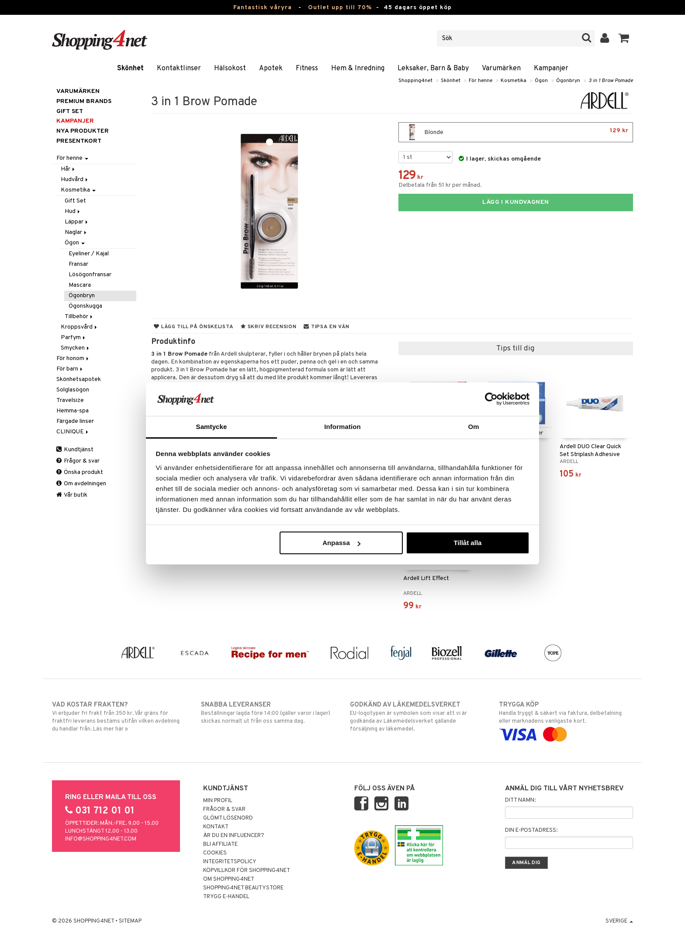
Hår (68, 169)
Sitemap (130, 921)
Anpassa (341, 542)
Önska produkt (79, 472)
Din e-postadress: (531, 830)
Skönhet (130, 68)
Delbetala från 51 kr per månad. (440, 185)
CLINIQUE (73, 432)
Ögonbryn (568, 80)
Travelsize (70, 400)
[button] (624, 38)
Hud (73, 211)
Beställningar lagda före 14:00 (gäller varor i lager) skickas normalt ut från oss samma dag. (268, 712)
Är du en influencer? (233, 835)
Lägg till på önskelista (193, 326)
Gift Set (75, 201)
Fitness (307, 68)
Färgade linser (75, 421)
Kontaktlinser (179, 68)
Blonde (515, 132)
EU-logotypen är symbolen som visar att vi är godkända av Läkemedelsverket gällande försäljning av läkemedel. (417, 716)
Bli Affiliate (220, 844)
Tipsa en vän (326, 326)
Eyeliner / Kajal (89, 253)
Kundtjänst (74, 449)
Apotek (271, 68)
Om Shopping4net (228, 879)
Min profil (217, 800)
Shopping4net (415, 80)
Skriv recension (268, 326)
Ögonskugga (85, 306)
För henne (480, 80)
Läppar (77, 222)
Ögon (541, 80)
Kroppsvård (79, 327)
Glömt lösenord (228, 818)
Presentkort (78, 141)
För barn (70, 369)
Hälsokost (230, 68)
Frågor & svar (78, 461)
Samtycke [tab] (211, 426)
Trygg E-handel (226, 896)
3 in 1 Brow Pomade (610, 80)
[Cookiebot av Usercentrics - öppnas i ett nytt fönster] (491, 398)
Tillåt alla (467, 542)
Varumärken (501, 68)
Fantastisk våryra (262, 7)
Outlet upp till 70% (340, 7)
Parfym (73, 337)
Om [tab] (473, 426)
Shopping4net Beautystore (243, 888)
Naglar (76, 232)
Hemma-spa (72, 411)
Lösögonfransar (90, 274)
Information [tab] (342, 426)
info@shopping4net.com (100, 839)
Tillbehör (79, 316)
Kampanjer (551, 68)
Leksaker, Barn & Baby (433, 68)
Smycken (75, 348)
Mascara (80, 285)
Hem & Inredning (357, 68)
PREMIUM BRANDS (83, 101)
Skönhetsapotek (78, 379)
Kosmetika (513, 80)
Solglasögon (72, 390)
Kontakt (215, 826)
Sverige (619, 921)
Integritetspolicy (229, 861)
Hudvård (75, 179)
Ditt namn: (520, 800)
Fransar (78, 264)
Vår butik (71, 495)
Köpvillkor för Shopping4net (246, 870)
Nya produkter (82, 131)
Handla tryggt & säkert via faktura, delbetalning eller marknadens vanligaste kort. (566, 719)
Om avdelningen (81, 483)
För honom (73, 358)
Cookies (215, 853)
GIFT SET (69, 111)
